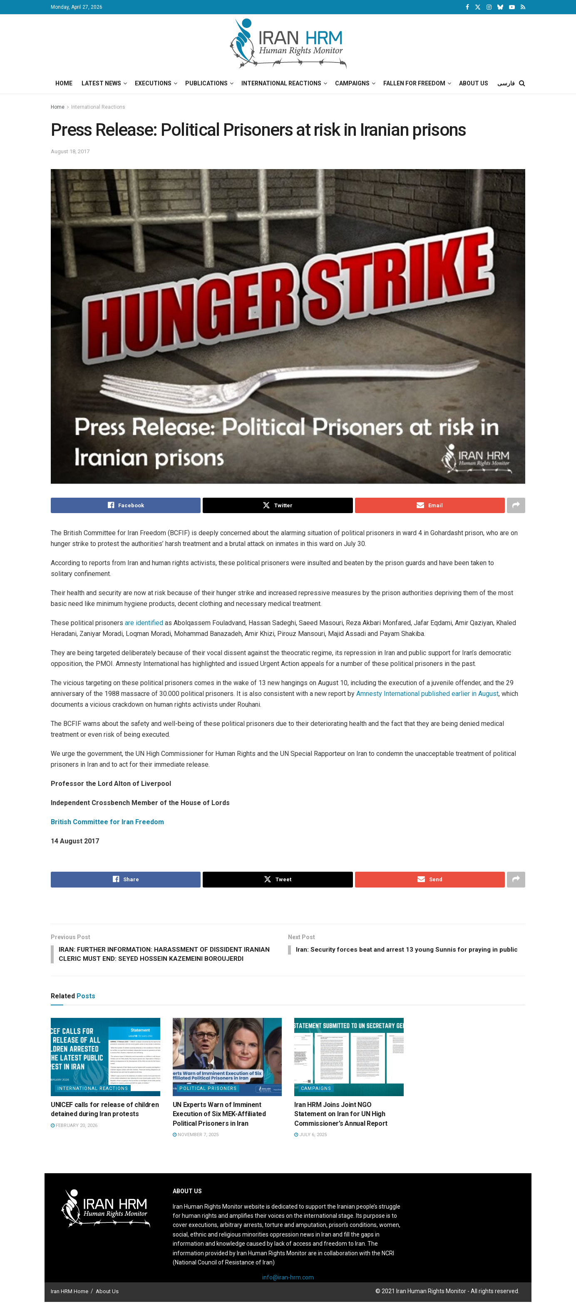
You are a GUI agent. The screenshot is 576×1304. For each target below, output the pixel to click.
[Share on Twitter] (278, 506)
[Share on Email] (430, 506)
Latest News (101, 83)
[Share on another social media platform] (516, 506)
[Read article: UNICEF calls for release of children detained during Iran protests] (105, 1059)
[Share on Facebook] (126, 506)
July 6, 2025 (310, 1136)
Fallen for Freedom (414, 83)
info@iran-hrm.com (288, 1279)
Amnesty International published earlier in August (427, 694)
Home (63, 83)
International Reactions (281, 83)
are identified (144, 623)
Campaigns (352, 83)
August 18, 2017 (70, 151)
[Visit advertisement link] (288, 907)
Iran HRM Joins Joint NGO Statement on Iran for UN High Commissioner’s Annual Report (340, 1115)
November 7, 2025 (195, 1136)
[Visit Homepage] (288, 43)
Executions (153, 83)
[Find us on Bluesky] (500, 7)
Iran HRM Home (69, 1293)
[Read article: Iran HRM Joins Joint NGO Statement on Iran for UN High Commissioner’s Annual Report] (349, 1059)
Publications (206, 83)
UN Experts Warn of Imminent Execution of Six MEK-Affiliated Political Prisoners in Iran (219, 1115)
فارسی (506, 83)
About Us (473, 83)
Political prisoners (208, 1090)
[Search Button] (522, 83)
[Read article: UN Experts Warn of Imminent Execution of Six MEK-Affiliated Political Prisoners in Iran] (227, 1059)
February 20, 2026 (74, 1127)
